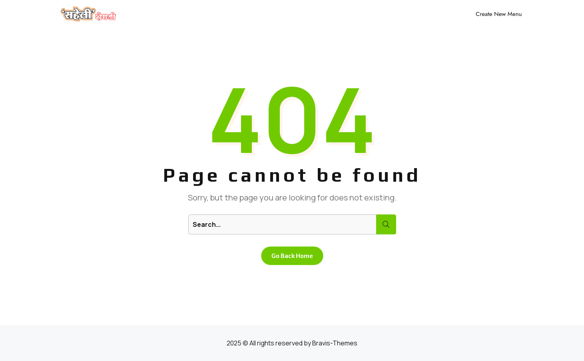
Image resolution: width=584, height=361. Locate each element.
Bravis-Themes (334, 343)
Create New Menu (499, 14)
